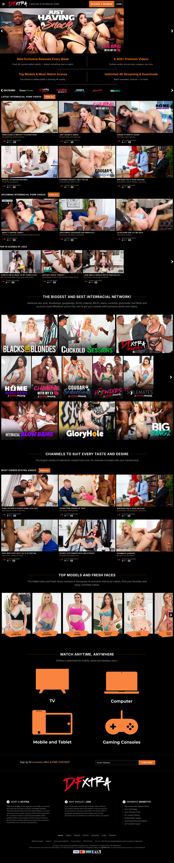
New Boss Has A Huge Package (131, 180)
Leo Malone (14, 182)
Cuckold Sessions (128, 185)
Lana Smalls (96, 277)
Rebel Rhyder (46, 277)
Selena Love (74, 555)
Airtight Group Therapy (53, 275)
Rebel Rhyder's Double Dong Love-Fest (20, 508)
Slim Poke (120, 137)
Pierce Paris (6, 555)
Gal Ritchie (24, 235)
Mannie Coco (121, 555)
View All (49, 97)
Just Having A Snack (69, 135)
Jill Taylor (20, 555)
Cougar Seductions (71, 185)
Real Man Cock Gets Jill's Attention (19, 553)
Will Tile (3, 277)
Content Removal (139, 847)
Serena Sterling (130, 137)
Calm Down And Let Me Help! (130, 233)
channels (72, 811)
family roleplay (89, 813)
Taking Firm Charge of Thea (72, 508)
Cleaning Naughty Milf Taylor (73, 180)
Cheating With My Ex (72, 140)
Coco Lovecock (21, 822)
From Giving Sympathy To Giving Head (19, 135)
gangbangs (68, 813)
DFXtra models (17, 820)
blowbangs (79, 813)
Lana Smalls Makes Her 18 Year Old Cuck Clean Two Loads (111, 275)
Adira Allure (121, 235)
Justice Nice (29, 277)
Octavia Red (11, 822)
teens (98, 811)
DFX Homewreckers (129, 140)
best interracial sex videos (90, 806)
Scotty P (128, 235)
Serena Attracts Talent (128, 135)
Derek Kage (11, 277)
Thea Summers (73, 511)
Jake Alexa (142, 182)
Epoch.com (40, 847)
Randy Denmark (34, 235)
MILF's (104, 811)
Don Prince (87, 277)
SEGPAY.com (106, 847)
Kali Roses (45, 820)
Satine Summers (18, 137)
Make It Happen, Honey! (13, 233)
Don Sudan (105, 277)
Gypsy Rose (37, 820)
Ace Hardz (63, 235)
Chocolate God (7, 137)
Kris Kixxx (77, 277)
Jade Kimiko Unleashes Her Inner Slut (77, 233)
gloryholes (68, 815)
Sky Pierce (130, 555)
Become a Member (101, 4)
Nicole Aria (6, 182)
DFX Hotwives (12, 238)
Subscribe (146, 762)
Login (119, 4)
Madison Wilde (64, 137)
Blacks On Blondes (14, 140)
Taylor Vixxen (75, 182)
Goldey (70, 277)
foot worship (98, 813)
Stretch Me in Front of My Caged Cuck (19, 275)
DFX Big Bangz (52, 280)
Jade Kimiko (80, 235)
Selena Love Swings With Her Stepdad (77, 553)
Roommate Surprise (126, 553)
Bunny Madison (132, 182)
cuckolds (78, 815)
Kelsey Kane (20, 277)
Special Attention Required (15, 180)
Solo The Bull (63, 277)
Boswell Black (122, 182)
